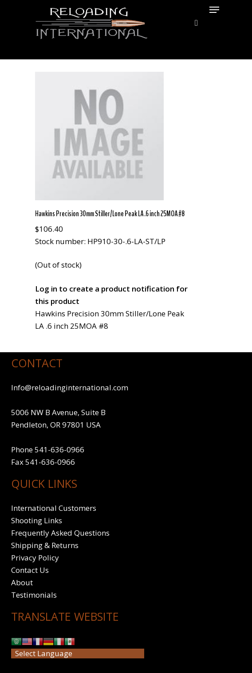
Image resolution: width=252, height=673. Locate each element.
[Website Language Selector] (77, 653)
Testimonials (34, 595)
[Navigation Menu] (214, 9)
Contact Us (30, 570)
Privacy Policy (35, 557)
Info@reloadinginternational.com (69, 387)
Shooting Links (36, 520)
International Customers (53, 508)
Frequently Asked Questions (60, 533)
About (22, 582)
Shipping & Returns (45, 545)
